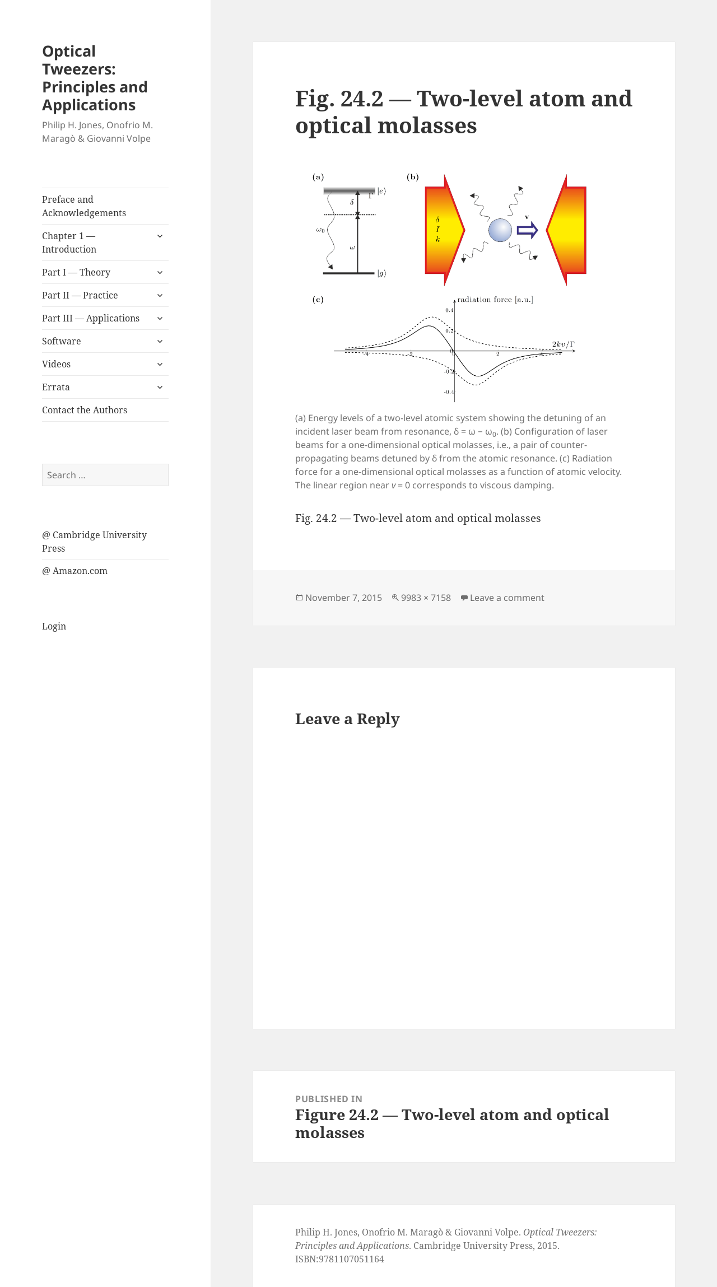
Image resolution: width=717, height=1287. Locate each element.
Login (54, 626)
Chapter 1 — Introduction (69, 242)
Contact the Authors (84, 410)
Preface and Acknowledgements (84, 206)
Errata (56, 387)
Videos (56, 364)
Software (61, 341)
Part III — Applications (90, 318)
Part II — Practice (80, 295)
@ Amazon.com (75, 571)
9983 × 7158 (426, 597)
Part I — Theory (76, 272)
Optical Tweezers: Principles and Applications (95, 77)
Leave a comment (507, 597)
